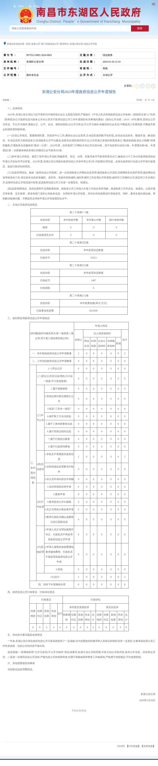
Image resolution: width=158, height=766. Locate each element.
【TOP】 (121, 746)
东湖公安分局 (76, 44)
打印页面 (133, 746)
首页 (28, 44)
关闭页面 (148, 746)
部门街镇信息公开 (50, 44)
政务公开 (35, 44)
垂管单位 (64, 44)
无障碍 (21, 6)
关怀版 (36, 6)
